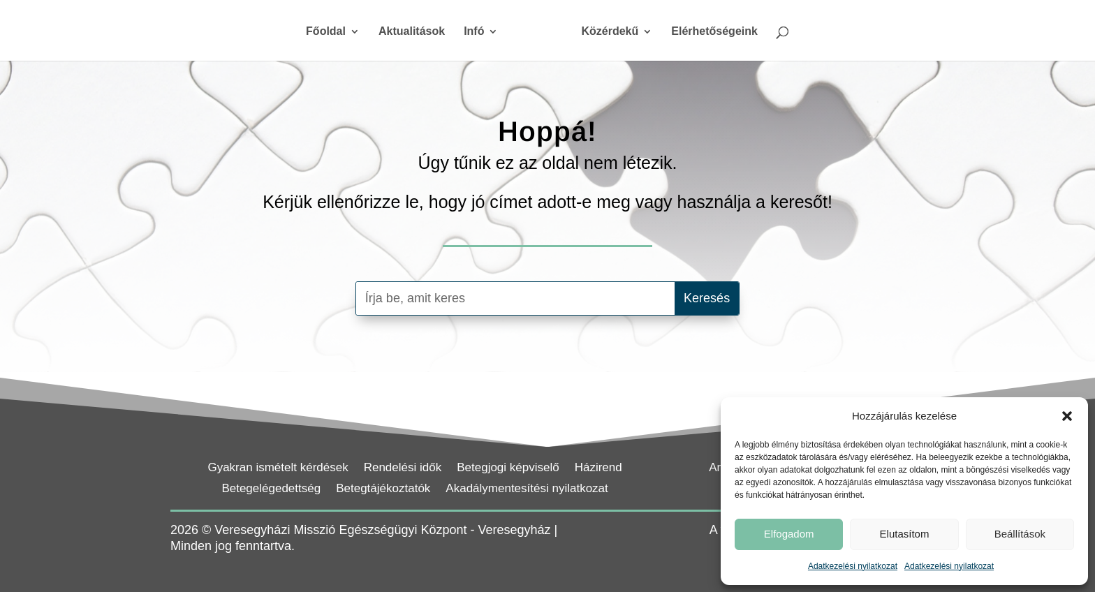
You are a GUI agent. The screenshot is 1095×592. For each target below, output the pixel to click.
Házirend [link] (598, 468)
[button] (1067, 416)
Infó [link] (479, 32)
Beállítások (1019, 534)
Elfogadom (789, 534)
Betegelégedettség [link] (271, 489)
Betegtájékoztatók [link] (383, 489)
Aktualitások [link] (416, 32)
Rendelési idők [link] (403, 468)
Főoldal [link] (331, 32)
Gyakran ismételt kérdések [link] (277, 468)
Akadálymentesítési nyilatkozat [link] (527, 489)
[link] (537, 37)
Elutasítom (904, 534)
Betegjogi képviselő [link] (508, 468)
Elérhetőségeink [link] (709, 32)
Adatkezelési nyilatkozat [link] (852, 566)
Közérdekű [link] (604, 32)
